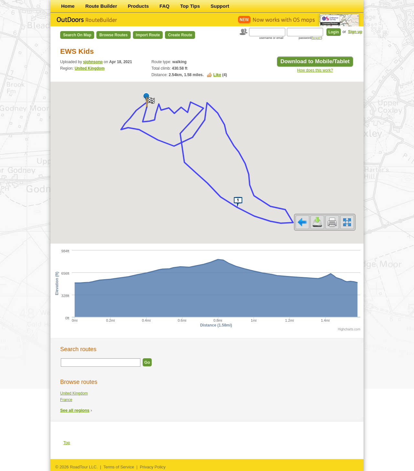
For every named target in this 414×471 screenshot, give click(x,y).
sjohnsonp (93, 62)
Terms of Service (118, 467)
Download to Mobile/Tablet (315, 61)
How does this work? (315, 70)
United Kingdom (90, 68)
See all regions (74, 410)
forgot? (316, 38)
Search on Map (77, 35)
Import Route (148, 35)
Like (217, 75)
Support (220, 6)
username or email (271, 38)
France (66, 399)
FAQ (164, 6)
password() (310, 38)
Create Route (180, 35)
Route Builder (101, 6)
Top (66, 442)
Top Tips (190, 6)
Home (68, 6)
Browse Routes (113, 35)
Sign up (355, 31)
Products (138, 6)
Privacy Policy (153, 467)
